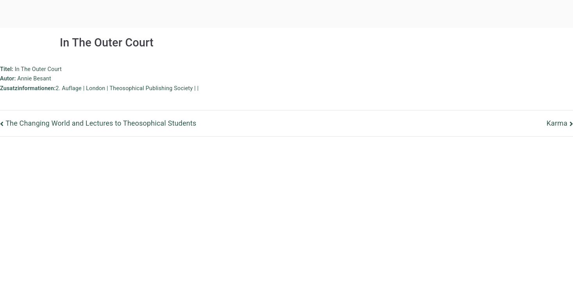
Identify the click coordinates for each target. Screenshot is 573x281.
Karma (557, 123)
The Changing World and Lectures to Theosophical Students (100, 123)
